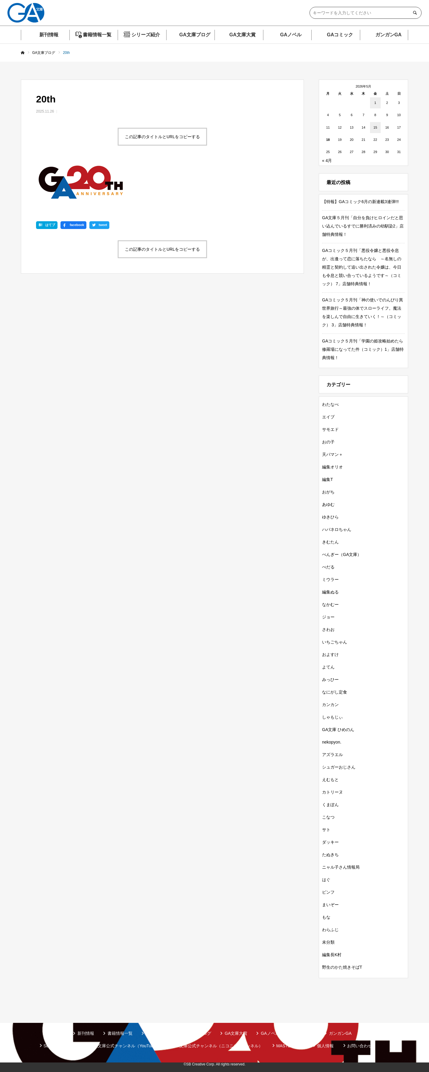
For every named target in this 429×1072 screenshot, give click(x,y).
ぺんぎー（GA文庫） (341, 554)
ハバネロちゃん (336, 529)
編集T (327, 479)
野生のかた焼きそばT (342, 967)
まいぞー (330, 904)
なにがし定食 (334, 692)
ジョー (328, 617)
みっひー (330, 679)
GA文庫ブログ (194, 34)
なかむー (330, 604)
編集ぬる (330, 592)
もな (326, 917)
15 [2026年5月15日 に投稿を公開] (375, 127)
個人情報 (325, 1045)
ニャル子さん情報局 (341, 867)
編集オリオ (332, 467)
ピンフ (328, 892)
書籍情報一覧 (97, 34)
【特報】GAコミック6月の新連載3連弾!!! (360, 201)
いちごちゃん (334, 642)
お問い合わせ (359, 1045)
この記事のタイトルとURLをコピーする (162, 136)
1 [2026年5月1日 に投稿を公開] (375, 103)
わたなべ (330, 404)
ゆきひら (330, 517)
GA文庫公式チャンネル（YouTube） (126, 1045)
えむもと (330, 779)
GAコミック (340, 34)
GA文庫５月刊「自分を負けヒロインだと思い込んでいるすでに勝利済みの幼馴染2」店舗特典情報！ (363, 226)
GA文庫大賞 (242, 34)
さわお (328, 629)
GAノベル (290, 34)
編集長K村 (331, 954)
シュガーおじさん (338, 767)
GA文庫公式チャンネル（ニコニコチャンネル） (218, 1045)
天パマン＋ (332, 454)
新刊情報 (48, 34)
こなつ (328, 817)
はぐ (326, 879)
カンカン (330, 704)
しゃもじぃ (332, 717)
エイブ (328, 417)
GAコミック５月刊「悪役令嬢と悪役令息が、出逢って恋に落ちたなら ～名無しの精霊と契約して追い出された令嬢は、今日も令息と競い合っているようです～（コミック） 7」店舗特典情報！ (361, 267)
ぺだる (328, 567)
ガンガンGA (388, 34)
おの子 (328, 442)
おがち (328, 492)
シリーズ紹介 (145, 34)
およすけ (330, 654)
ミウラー (330, 579)
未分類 (328, 942)
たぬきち (330, 854)
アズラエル (332, 754)
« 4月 (327, 160)
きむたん (330, 542)
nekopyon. (331, 742)
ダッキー (330, 842)
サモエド (330, 429)
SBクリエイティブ (60, 1045)
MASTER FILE (290, 1045)
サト (326, 829)
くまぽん (330, 804)
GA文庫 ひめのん (338, 729)
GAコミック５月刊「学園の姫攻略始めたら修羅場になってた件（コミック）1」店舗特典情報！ (363, 349)
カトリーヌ (332, 792)
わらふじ (330, 929)
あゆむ (328, 504)
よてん (328, 667)
